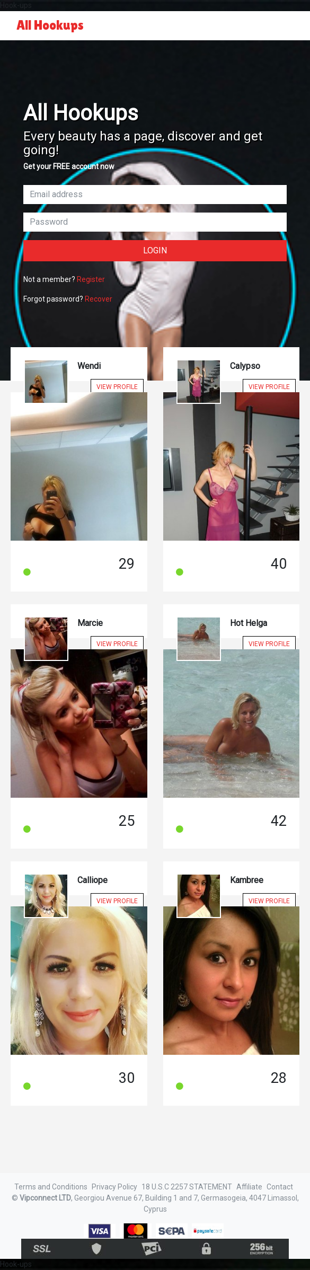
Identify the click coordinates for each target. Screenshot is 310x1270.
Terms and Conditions (50, 1187)
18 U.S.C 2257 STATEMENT (186, 1187)
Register (91, 279)
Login (155, 250)
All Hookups (50, 25)
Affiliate (249, 1187)
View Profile (117, 387)
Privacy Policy (114, 1187)
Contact (280, 1187)
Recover (98, 299)
